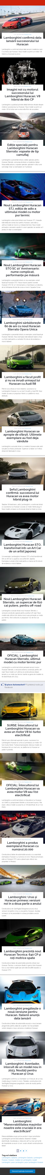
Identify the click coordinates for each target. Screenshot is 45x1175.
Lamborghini (6, 1158)
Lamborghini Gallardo (25, 1158)
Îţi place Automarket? (15, 685)
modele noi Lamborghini (23, 1160)
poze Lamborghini (17, 1162)
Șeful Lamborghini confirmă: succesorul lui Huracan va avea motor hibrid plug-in (22, 494)
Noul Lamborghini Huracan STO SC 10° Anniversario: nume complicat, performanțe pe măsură (22, 270)
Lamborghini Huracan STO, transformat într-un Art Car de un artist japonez (22, 548)
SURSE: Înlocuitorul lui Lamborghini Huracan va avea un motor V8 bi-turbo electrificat (22, 730)
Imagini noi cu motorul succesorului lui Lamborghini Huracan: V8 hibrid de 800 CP (22, 94)
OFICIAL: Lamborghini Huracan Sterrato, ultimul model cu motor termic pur (22, 659)
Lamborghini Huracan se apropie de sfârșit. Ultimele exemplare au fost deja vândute (22, 436)
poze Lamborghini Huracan (33, 1162)
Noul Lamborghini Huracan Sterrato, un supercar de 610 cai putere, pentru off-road (22, 602)
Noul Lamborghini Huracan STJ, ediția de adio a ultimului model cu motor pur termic (22, 210)
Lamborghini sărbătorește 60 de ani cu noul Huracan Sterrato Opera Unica (22, 326)
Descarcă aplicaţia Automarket (22, 1171)
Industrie (28, 428)
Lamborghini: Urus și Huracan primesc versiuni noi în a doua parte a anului (22, 900)
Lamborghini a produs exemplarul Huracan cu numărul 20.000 (22, 846)
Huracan (11, 1160)
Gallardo (14, 1158)
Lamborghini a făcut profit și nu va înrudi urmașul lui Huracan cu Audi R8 (22, 380)
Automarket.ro (22, 3)
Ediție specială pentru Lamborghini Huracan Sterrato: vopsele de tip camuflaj (22, 150)
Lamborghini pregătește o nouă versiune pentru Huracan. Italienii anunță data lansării (22, 1013)
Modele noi (27, 34)
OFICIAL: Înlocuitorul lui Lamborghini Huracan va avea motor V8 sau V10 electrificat (22, 790)
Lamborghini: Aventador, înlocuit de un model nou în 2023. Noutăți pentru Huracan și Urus (22, 1068)
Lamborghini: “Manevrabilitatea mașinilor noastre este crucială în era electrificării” (22, 1126)
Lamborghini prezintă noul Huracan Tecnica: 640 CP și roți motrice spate (22, 955)
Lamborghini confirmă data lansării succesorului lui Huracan (22, 41)
